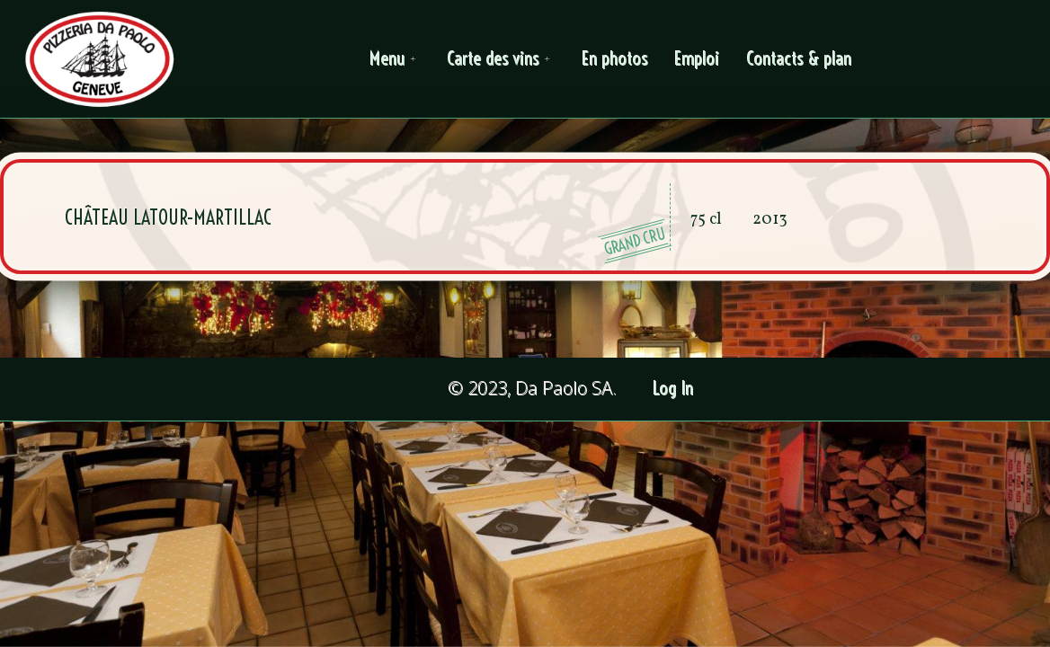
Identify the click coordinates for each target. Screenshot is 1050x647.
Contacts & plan (799, 59)
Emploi (697, 59)
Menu (395, 59)
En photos (615, 59)
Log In (674, 388)
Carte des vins (501, 59)
